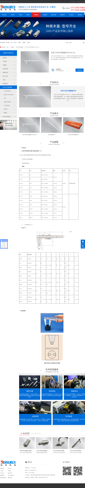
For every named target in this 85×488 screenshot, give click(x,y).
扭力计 (15, 42)
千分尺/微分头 (7, 91)
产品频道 (12, 47)
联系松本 (80, 14)
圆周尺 (5, 112)
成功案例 (45, 14)
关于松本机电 (11, 475)
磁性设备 (5, 72)
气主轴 (20, 14)
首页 (8, 47)
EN (83, 1)
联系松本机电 (3, 477)
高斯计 (19, 42)
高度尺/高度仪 (7, 101)
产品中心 (36, 14)
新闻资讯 (62, 14)
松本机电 (32, 477)
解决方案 (53, 14)
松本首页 (4, 14)
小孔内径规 (6, 105)
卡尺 (5, 98)
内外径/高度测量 (19, 47)
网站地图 (10, 477)
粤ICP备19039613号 (43, 477)
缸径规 (5, 109)
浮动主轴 (5, 68)
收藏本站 (73, 1)
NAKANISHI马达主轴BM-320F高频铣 (62, 450)
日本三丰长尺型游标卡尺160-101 (32, 47)
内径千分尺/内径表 (8, 94)
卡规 (11, 42)
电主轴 (12, 14)
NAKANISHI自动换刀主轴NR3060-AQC (46, 450)
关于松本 (71, 14)
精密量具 (5, 83)
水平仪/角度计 (7, 116)
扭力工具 (5, 76)
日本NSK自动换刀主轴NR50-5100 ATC (29, 450)
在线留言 (79, 1)
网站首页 (2, 468)
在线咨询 (79, 70)
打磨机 (28, 14)
